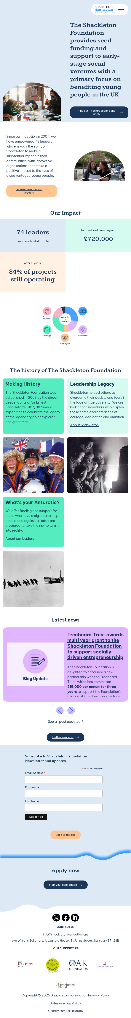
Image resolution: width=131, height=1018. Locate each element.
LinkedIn (75, 918)
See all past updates (64, 721)
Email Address (35, 773)
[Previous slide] (60, 710)
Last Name (32, 801)
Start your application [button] (65, 884)
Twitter (56, 918)
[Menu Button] (121, 9)
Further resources (65, 737)
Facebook (66, 918)
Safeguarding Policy (65, 1003)
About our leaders (19, 538)
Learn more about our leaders (34, 191)
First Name (32, 787)
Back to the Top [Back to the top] (66, 834)
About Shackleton (84, 425)
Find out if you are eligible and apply (100, 112)
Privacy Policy (99, 995)
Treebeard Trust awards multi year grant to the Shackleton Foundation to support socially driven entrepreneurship (95, 646)
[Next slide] (71, 710)
